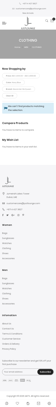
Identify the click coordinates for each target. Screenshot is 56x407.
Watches (7, 243)
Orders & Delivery (10, 343)
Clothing (6, 248)
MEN (26, 47)
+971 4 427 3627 (28, 3)
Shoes (5, 253)
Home (18, 47)
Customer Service (11, 338)
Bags (4, 233)
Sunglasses (8, 238)
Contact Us (8, 328)
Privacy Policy (9, 348)
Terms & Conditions (12, 333)
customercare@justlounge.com (29, 8)
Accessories (8, 258)
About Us (6, 323)
